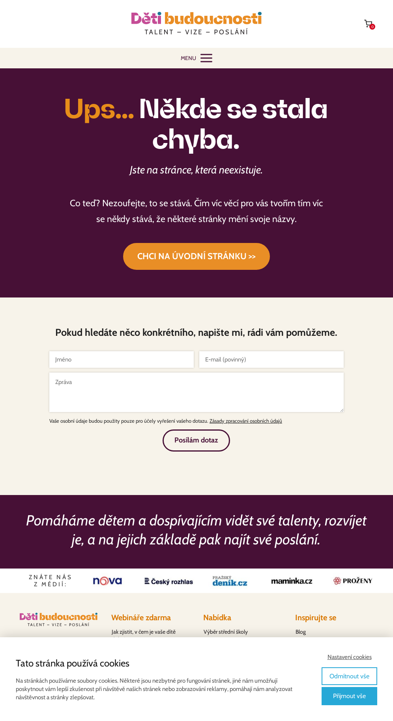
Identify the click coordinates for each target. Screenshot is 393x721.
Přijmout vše (349, 696)
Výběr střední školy (226, 631)
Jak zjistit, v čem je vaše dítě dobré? (144, 635)
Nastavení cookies (350, 657)
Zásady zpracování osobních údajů (246, 421)
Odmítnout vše (349, 676)
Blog (301, 631)
